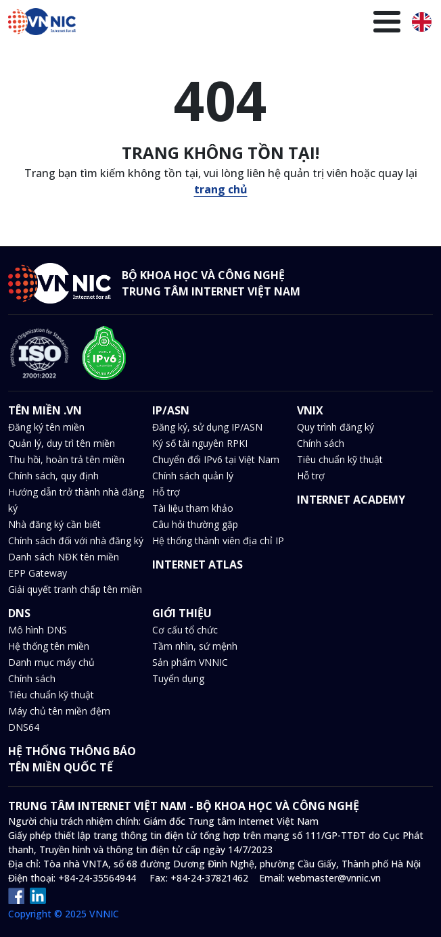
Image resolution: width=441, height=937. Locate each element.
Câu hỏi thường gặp (195, 524)
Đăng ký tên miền (46, 427)
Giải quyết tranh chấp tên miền (75, 589)
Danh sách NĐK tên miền (63, 556)
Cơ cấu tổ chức (185, 629)
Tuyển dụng (178, 678)
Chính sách (320, 443)
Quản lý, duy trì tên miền (61, 443)
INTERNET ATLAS (197, 564)
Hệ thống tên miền (48, 646)
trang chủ (221, 189)
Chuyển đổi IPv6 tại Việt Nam (215, 459)
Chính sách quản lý (192, 475)
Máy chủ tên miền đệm (59, 710)
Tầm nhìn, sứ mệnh (194, 646)
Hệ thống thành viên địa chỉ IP (218, 540)
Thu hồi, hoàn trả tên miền (66, 459)
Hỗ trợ (166, 491)
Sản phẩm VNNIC (190, 662)
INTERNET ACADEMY (351, 499)
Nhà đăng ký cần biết (54, 524)
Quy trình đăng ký (335, 427)
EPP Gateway (37, 573)
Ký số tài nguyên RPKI (200, 443)
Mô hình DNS (37, 629)
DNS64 (23, 727)
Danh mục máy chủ (51, 662)
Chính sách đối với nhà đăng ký (75, 540)
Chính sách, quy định (53, 475)
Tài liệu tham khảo (192, 508)
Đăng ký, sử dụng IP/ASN (207, 427)
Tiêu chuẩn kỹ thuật (340, 459)
